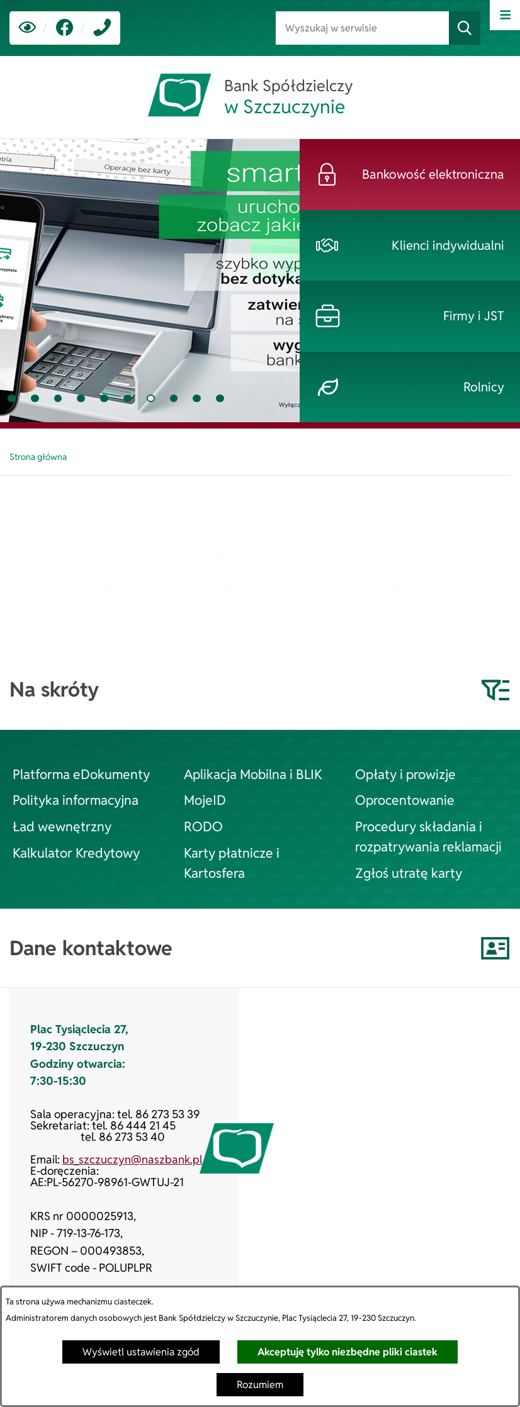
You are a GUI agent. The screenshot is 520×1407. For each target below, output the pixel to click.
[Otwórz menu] (505, 15)
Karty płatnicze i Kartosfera (232, 863)
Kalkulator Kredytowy (76, 852)
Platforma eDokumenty (81, 774)
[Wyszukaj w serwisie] (362, 28)
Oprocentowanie (405, 800)
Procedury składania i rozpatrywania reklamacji (428, 836)
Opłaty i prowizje (405, 774)
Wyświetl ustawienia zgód (141, 1352)
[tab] (11, 398)
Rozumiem (260, 1384)
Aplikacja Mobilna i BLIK (253, 774)
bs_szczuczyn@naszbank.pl (132, 1159)
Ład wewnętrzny (62, 826)
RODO (203, 826)
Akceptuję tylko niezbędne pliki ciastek (347, 1352)
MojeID (205, 800)
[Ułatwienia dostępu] (27, 28)
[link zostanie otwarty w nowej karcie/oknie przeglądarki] (64, 28)
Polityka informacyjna (75, 800)
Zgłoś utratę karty (408, 873)
